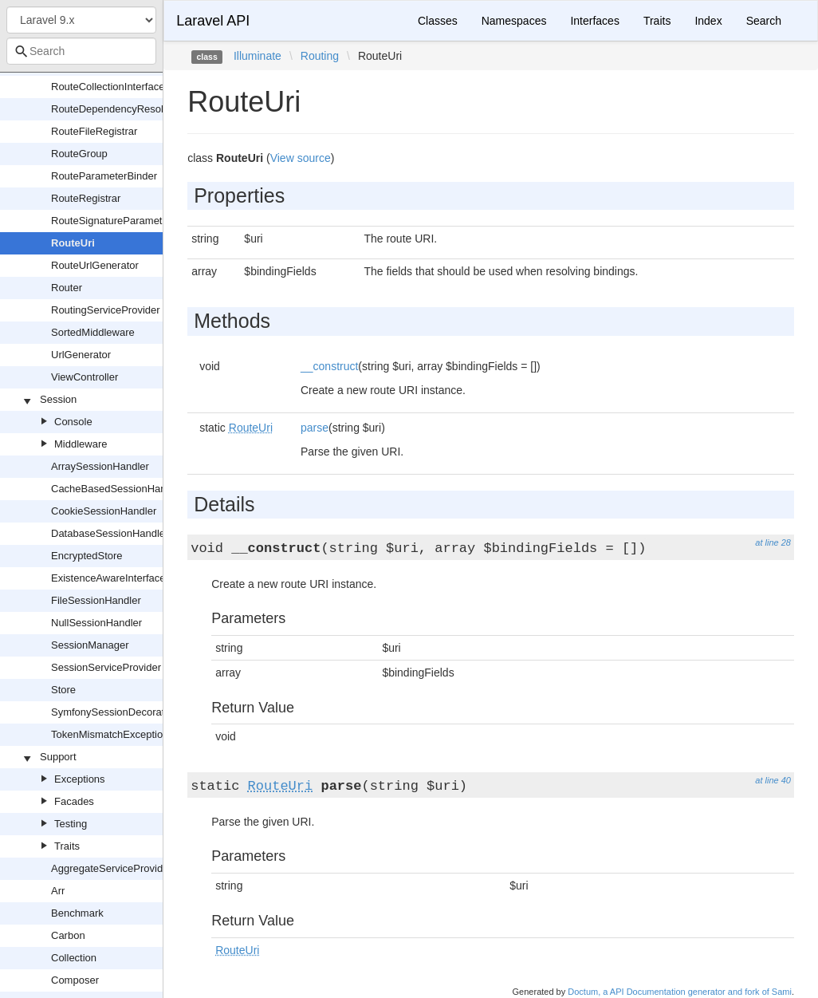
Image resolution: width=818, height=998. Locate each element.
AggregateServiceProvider (111, 868)
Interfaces (594, 20)
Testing (70, 824)
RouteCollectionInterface (107, 87)
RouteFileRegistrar (94, 131)
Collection (73, 958)
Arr (58, 891)
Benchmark (77, 913)
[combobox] (81, 51)
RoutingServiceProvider (105, 310)
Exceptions (79, 779)
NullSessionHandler (96, 623)
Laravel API (213, 21)
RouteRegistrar (85, 198)
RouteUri (73, 243)
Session (58, 399)
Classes (438, 20)
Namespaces (514, 20)
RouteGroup (79, 154)
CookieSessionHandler (103, 511)
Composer (75, 980)
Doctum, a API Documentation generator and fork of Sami (680, 991)
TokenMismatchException (109, 734)
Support (58, 757)
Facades (74, 801)
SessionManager (90, 645)
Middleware (80, 444)
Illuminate (257, 55)
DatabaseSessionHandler (109, 533)
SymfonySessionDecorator (112, 712)
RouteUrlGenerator (95, 265)
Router (66, 288)
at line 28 (773, 542)
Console (73, 422)
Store (63, 690)
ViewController (84, 377)
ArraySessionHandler (100, 466)
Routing (320, 55)
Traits (67, 846)
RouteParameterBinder (104, 176)
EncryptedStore (87, 556)
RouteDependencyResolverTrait (125, 109)
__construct (329, 366)
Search (763, 20)
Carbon (68, 935)
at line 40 (773, 780)
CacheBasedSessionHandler (117, 489)
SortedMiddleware (93, 332)
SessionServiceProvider (106, 667)
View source (300, 158)
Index (708, 20)
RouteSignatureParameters (114, 221)
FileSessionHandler (96, 600)
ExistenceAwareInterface (108, 578)
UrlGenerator (81, 355)
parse (314, 427)
